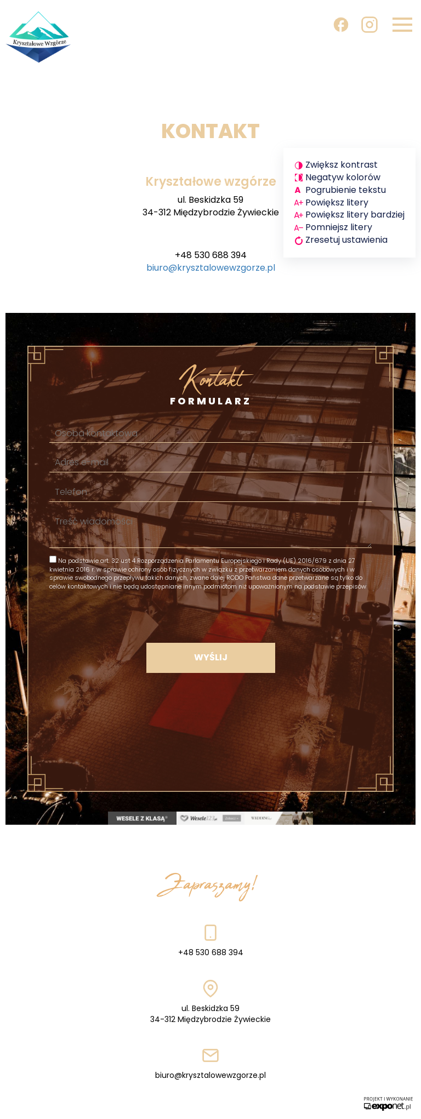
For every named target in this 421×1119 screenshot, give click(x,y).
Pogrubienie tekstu (345, 190)
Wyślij (210, 657)
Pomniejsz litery (338, 227)
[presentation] (210, 616)
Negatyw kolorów (342, 177)
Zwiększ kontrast (341, 164)
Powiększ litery (336, 202)
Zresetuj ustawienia (346, 239)
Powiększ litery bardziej (355, 214)
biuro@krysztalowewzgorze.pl (210, 267)
